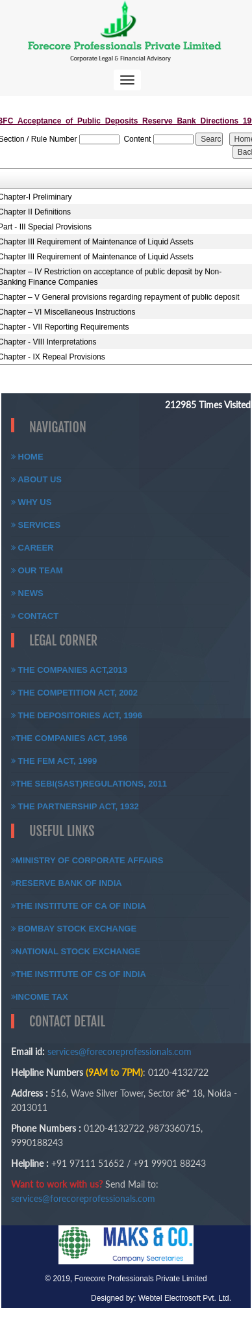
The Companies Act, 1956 (69, 738)
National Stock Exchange (75, 951)
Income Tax (39, 997)
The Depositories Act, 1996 (76, 715)
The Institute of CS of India (78, 974)
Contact (34, 616)
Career (32, 548)
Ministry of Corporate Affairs (87, 860)
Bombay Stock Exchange (73, 928)
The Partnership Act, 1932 (75, 806)
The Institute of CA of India (78, 906)
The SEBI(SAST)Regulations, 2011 (89, 784)
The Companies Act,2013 (69, 670)
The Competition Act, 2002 (74, 693)
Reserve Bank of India (66, 883)
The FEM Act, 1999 (54, 761)
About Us (36, 479)
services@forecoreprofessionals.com (119, 1051)
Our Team (37, 570)
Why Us (31, 502)
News (27, 593)
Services (35, 525)
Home (27, 457)
